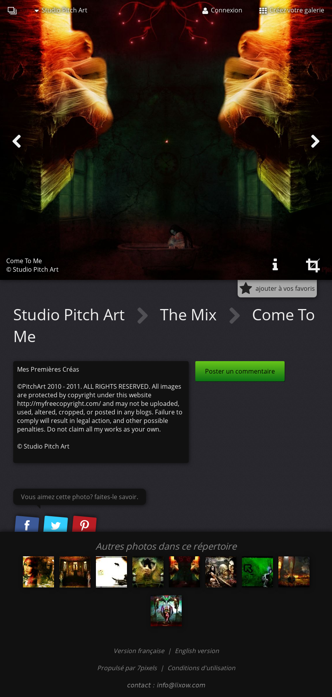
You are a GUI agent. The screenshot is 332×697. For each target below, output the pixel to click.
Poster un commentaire (240, 371)
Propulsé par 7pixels (127, 668)
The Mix (190, 314)
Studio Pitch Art (61, 10)
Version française (139, 650)
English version (197, 650)
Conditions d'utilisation (201, 668)
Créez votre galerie (291, 10)
